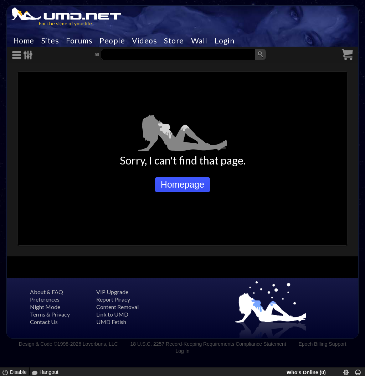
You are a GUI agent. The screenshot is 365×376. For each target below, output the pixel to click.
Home (23, 40)
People (112, 40)
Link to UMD (112, 314)
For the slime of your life (65, 23)
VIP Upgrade (112, 291)
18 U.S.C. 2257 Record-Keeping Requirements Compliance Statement (208, 344)
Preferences (45, 299)
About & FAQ (46, 291)
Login (225, 40)
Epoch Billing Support (322, 344)
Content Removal (117, 306)
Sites (50, 40)
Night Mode (45, 306)
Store (174, 40)
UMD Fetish (111, 321)
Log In (183, 351)
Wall (199, 40)
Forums (79, 40)
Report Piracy (113, 299)
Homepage (182, 184)
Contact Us (44, 321)
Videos (144, 40)
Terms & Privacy (50, 314)
